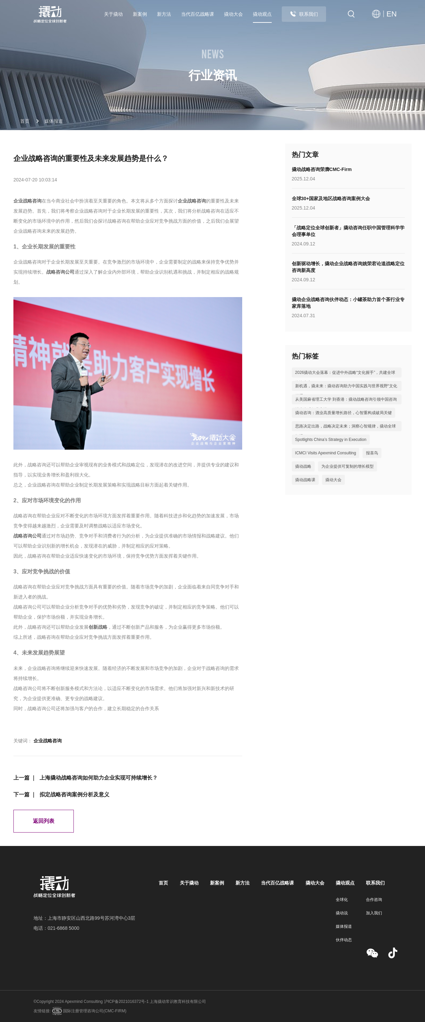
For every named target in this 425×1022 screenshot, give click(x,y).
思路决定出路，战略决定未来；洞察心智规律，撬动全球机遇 (345, 431)
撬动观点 (262, 14)
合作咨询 (374, 899)
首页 (25, 121)
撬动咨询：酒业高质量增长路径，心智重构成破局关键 (343, 412)
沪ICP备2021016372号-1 (126, 1001)
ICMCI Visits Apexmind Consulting (325, 453)
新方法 (164, 14)
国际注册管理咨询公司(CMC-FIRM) (94, 1011)
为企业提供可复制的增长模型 (347, 466)
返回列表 (43, 821)
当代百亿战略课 (197, 14)
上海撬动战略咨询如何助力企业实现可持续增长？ (99, 778)
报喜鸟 (372, 453)
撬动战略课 (305, 479)
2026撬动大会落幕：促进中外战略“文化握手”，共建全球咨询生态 (345, 377)
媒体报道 (53, 121)
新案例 (140, 14)
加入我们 (374, 913)
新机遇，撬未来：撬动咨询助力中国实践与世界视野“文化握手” (346, 391)
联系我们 (304, 14)
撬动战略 (303, 466)
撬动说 (342, 913)
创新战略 (98, 627)
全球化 (342, 899)
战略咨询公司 (60, 272)
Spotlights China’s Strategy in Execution (331, 439)
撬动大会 (233, 14)
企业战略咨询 (27, 201)
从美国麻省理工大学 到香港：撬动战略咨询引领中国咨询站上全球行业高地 (346, 404)
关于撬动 (113, 14)
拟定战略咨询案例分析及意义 (74, 794)
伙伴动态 (344, 940)
